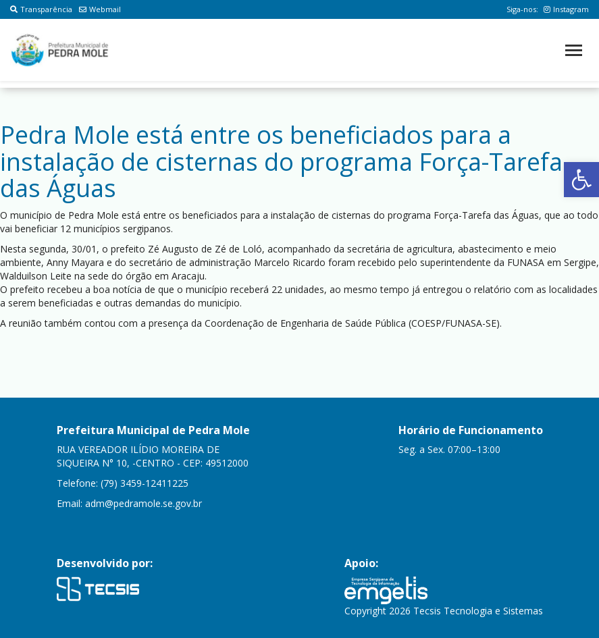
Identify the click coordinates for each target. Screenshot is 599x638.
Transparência (41, 9)
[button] (581, 179)
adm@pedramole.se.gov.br (143, 503)
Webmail (100, 9)
